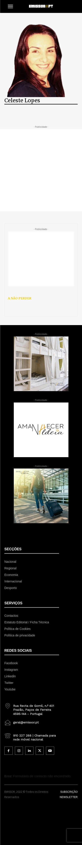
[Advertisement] (41, 170)
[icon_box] (31, 708)
